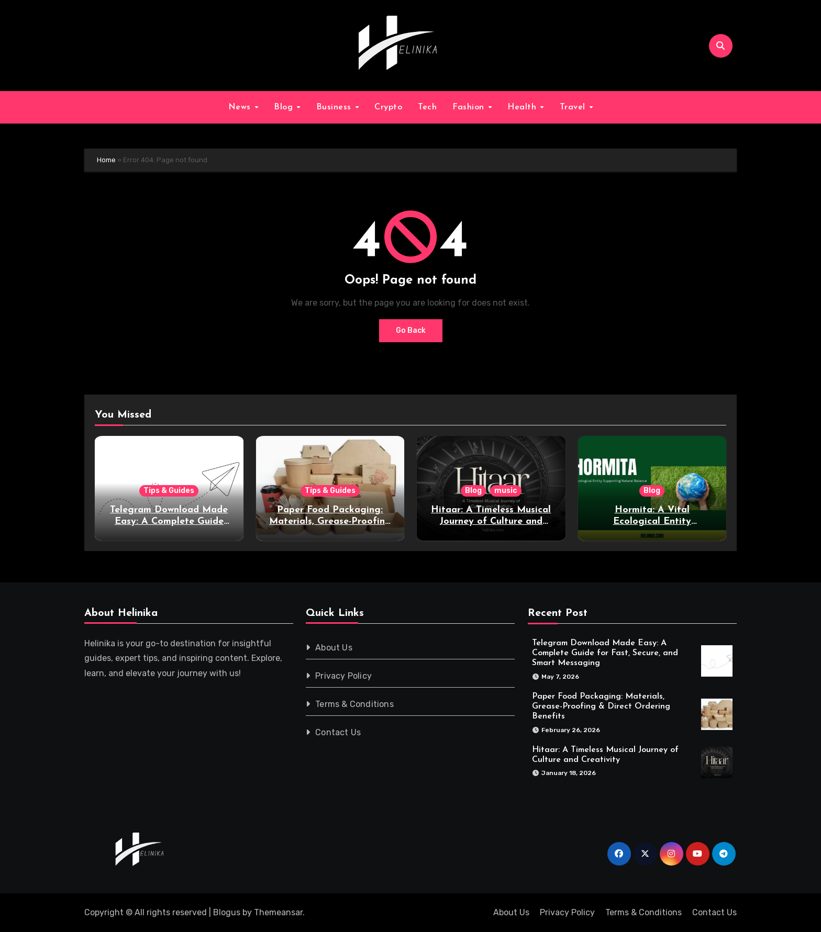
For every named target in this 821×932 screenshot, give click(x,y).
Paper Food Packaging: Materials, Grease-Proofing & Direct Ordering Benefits (330, 521)
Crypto (388, 107)
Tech (427, 107)
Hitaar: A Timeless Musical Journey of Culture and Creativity (491, 521)
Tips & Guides (168, 490)
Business (335, 107)
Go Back (411, 330)
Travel (574, 107)
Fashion (469, 107)
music (505, 490)
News (241, 107)
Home (106, 160)
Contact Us (338, 732)
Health (523, 107)
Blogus (226, 912)
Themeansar (278, 912)
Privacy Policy (344, 676)
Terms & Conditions (355, 704)
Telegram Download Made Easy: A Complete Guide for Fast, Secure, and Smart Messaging (605, 653)
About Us (334, 648)
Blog (285, 107)
